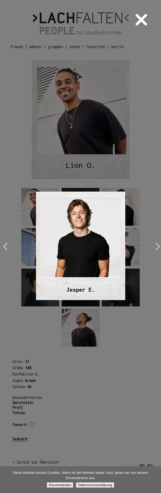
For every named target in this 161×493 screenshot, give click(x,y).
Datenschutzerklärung (95, 485)
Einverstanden (60, 485)
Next (157, 247)
